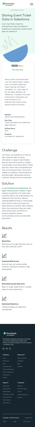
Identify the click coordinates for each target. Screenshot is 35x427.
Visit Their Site (17, 71)
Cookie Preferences (23, 394)
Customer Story (17, 10)
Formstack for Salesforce (17, 188)
